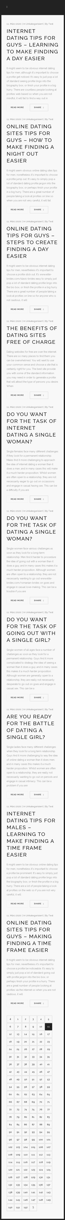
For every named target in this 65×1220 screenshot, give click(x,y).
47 (48, 1072)
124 (41, 1169)
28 (41, 1049)
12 (10, 1034)
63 (33, 1094)
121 (18, 1169)
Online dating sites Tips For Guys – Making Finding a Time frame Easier (29, 936)
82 (41, 1117)
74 (25, 1109)
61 (18, 1094)
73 (18, 1109)
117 (33, 1162)
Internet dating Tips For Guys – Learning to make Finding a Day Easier (33, 44)
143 (48, 1192)
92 (25, 1132)
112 (41, 1154)
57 (33, 1087)
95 (48, 1132)
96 (10, 1139)
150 (10, 1207)
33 (33, 1056)
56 (25, 1087)
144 (10, 1200)
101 (48, 1139)
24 (10, 1049)
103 (18, 1147)
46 (40, 1072)
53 (48, 1079)
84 (10, 1124)
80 (25, 1117)
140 (26, 1192)
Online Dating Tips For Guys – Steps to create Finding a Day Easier (32, 242)
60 (10, 1094)
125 (48, 1169)
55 (18, 1087)
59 (48, 1087)
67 (18, 1102)
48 (10, 1079)
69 (33, 1102)
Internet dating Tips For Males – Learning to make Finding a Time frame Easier (31, 834)
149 (48, 1200)
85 (18, 1124)
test (50, 24)
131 (48, 1177)
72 (10, 1109)
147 (33, 1200)
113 (48, 1154)
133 (18, 1185)
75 (33, 1109)
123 (33, 1169)
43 (18, 1072)
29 (48, 1049)
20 (25, 1041)
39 (33, 1064)
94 (40, 1132)
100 (41, 1139)
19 (18, 1041)
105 (33, 1147)
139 (18, 1192)
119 (48, 1162)
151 (18, 1207)
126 (10, 1177)
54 (10, 1087)
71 (48, 1102)
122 (25, 1169)
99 (33, 1139)
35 (48, 1056)
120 (10, 1169)
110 (26, 1154)
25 (18, 1049)
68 (25, 1102)
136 (41, 1185)
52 (41, 1079)
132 (10, 1185)
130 (41, 1177)
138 (10, 1192)
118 (41, 1162)
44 (25, 1072)
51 (33, 1079)
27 (33, 1049)
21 (33, 1041)
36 (10, 1064)
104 (26, 1147)
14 (25, 1034)
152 (26, 1207)
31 (18, 1056)
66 (10, 1102)
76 (41, 1109)
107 (48, 1147)
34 (41, 1056)
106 (41, 1147)
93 (33, 1132)
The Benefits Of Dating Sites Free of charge (32, 335)
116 (26, 1162)
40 (41, 1064)
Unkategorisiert (34, 24)
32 (25, 1056)
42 (10, 1072)
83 (48, 1117)
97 (18, 1139)
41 (48, 1064)
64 (40, 1094)
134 (26, 1185)
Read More (17, 107)
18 (10, 1041)
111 (33, 1154)
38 (25, 1064)
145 (18, 1200)
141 (33, 1192)
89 (48, 1124)
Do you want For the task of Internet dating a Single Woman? (32, 428)
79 (18, 1117)
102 (10, 1147)
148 (41, 1200)
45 (33, 1072)
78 (10, 1117)
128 (26, 1177)
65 (48, 1094)
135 (33, 1185)
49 (17, 1079)
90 (10, 1132)
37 (18, 1064)
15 (33, 1034)
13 (18, 1034)
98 (25, 1139)
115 (18, 1162)
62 (25, 1094)
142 (41, 1192)
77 (48, 1109)
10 (41, 1026)
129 (33, 1177)
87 (33, 1124)
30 (10, 1056)
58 (41, 1087)
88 (41, 1124)
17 (48, 1034)
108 (10, 1154)
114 (10, 1162)
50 (25, 1079)
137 (48, 1185)
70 (41, 1102)
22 (41, 1041)
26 (25, 1049)
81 (33, 1117)
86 (25, 1124)
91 (18, 1132)
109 (18, 1154)
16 (41, 1034)
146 (26, 1200)
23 (48, 1041)
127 (18, 1177)
